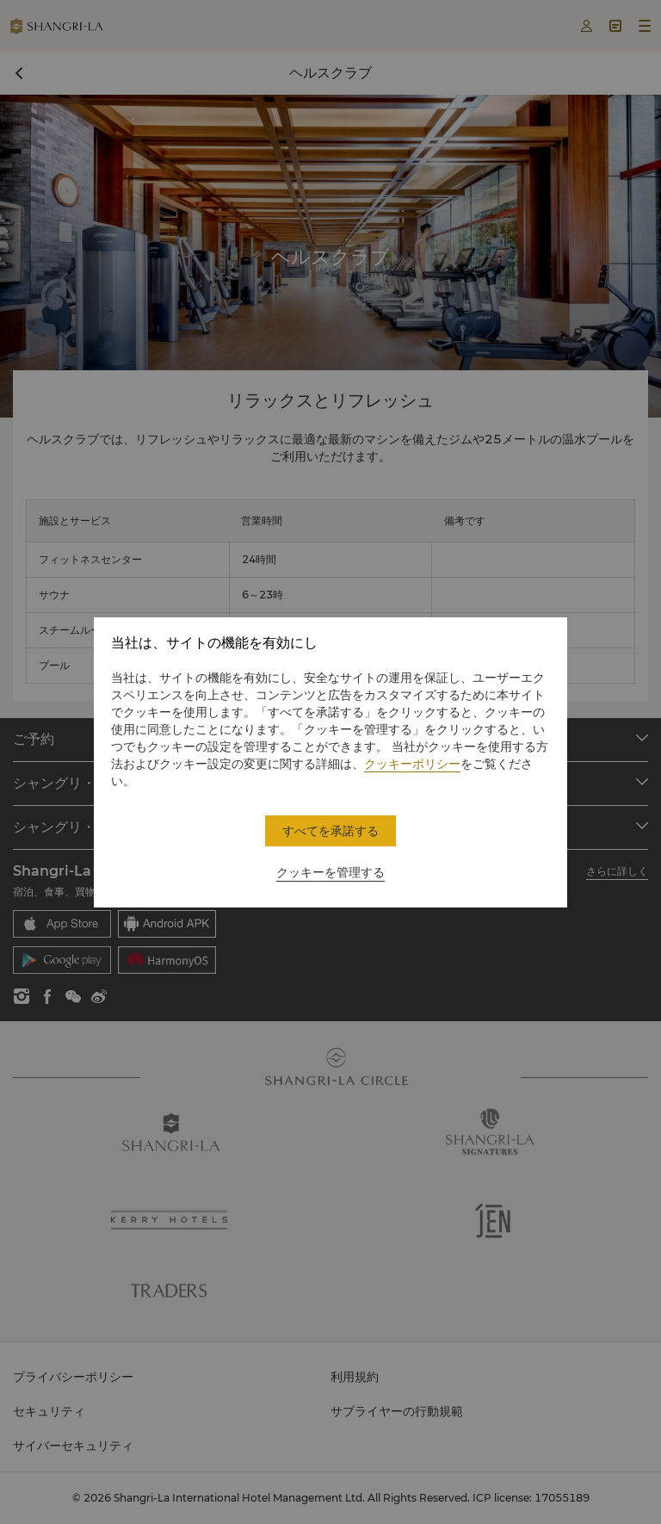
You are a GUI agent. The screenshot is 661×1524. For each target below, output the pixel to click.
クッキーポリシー (412, 763)
